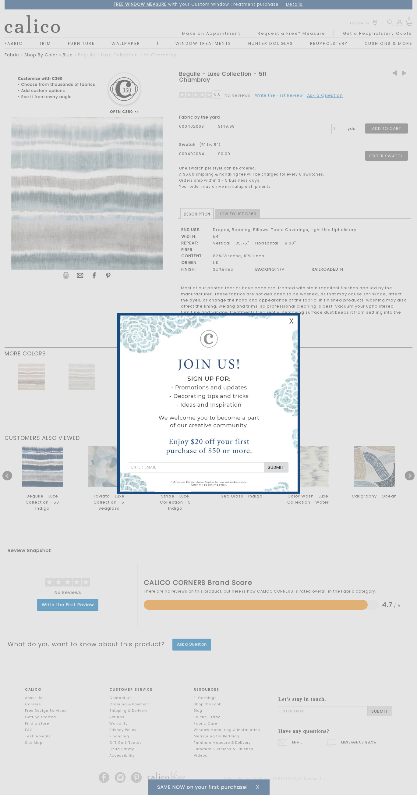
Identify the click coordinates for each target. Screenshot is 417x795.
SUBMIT (276, 467)
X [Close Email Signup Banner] (291, 321)
